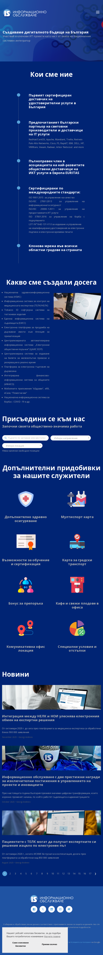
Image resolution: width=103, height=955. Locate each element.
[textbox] (70, 438)
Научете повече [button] (52, 936)
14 (74, 873)
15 (79, 873)
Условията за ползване (81, 942)
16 (84, 873)
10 (52, 873)
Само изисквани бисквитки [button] (20, 944)
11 (58, 873)
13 (68, 873)
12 (63, 873)
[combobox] (70, 437)
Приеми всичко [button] (49, 944)
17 (90, 873)
